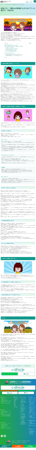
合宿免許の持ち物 (32, 411)
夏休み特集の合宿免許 (4, 414)
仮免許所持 (22, 406)
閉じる (30, 43)
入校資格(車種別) (32, 405)
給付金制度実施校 (23, 403)
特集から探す (3, 412)
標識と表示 (31, 435)
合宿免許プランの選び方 (32, 402)
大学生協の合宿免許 (32, 420)
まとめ (6, 57)
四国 (14, 408)
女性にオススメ (23, 410)
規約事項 (28, 443)
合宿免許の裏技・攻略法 (32, 415)
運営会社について (14, 443)
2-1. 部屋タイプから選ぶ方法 (9, 47)
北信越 (15, 402)
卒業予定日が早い (23, 416)
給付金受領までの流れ (32, 426)
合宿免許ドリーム (3, 4)
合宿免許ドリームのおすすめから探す (6, 431)
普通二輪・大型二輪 (4, 402)
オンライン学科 (23, 417)
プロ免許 (22, 402)
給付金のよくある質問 (32, 428)
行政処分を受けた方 (23, 425)
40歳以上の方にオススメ (23, 405)
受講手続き (31, 424)
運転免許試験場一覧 (32, 434)
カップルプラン (23, 415)
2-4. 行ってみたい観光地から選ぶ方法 (10, 51)
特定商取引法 (19, 443)
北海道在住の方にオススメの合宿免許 (23, 419)
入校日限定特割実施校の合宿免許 (5, 417)
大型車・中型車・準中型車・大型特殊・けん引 (6, 404)
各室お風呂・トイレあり (23, 414)
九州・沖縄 (15, 409)
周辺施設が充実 (23, 411)
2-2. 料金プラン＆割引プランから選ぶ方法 (11, 48)
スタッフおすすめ (23, 401)
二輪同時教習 (22, 424)
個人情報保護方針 (24, 443)
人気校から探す (3, 429)
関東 (14, 403)
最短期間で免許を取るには (32, 410)
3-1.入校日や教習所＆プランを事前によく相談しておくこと (14, 54)
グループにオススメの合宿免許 (5, 418)
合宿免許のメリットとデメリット (32, 413)
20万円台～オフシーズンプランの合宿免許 (6, 415)
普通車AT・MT (3, 401)
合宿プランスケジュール (32, 408)
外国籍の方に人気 (23, 426)
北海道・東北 (16, 401)
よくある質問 (31, 436)
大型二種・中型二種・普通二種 (5, 405)
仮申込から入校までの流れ (32, 403)
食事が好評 (22, 412)
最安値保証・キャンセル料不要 (32, 418)
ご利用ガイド (31, 399)
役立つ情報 (7, 4)
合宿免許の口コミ (32, 433)
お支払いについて (32, 406)
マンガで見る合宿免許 (32, 416)
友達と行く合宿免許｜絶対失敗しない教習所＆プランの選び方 (14, 46)
